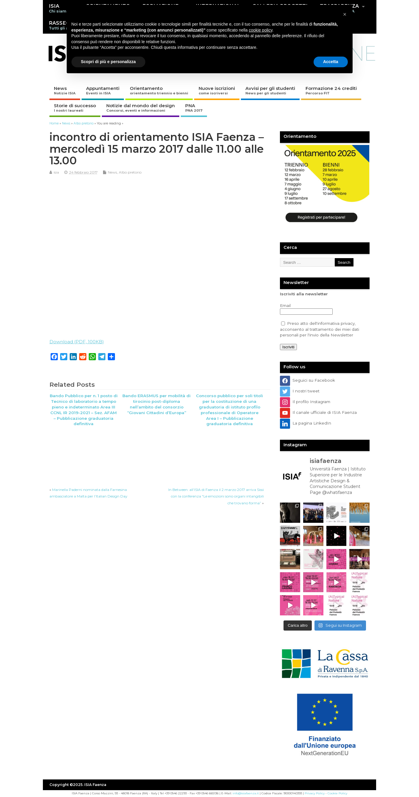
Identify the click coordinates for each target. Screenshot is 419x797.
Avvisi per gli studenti (270, 90)
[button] (345, 14)
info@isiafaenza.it (246, 793)
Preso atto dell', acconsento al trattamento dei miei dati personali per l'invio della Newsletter (319, 329)
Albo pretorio (130, 172)
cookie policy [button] (260, 30)
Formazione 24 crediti (331, 90)
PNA (194, 108)
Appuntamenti (102, 90)
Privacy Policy (315, 793)
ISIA (59, 8)
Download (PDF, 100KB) (76, 341)
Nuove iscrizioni (217, 90)
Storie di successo (75, 108)
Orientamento (159, 90)
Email (285, 305)
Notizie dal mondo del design (140, 108)
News (65, 90)
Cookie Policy (337, 793)
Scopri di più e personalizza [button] (108, 61)
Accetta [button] (330, 61)
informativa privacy (336, 323)
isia (56, 172)
